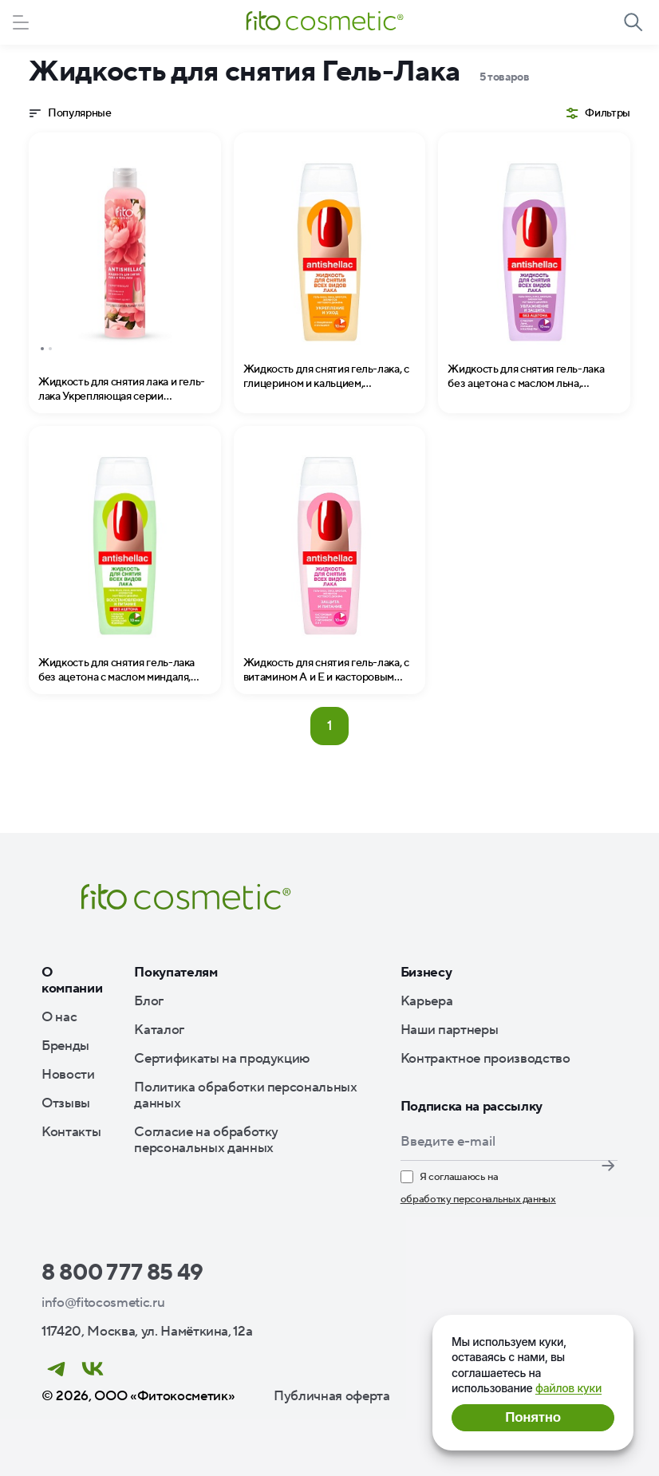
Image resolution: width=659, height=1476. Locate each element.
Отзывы (65, 1103)
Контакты (71, 1132)
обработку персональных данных (478, 1199)
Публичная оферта (332, 1396)
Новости (68, 1074)
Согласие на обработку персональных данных (206, 1140)
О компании (71, 980)
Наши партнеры (450, 1030)
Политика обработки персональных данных (245, 1095)
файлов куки (568, 1388)
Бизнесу (426, 972)
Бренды (65, 1046)
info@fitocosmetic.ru (102, 1303)
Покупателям (175, 972)
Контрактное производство (485, 1059)
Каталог (159, 1030)
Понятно (532, 1417)
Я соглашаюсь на (478, 1188)
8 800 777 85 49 (122, 1272)
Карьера (427, 1001)
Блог (149, 1001)
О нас (59, 1017)
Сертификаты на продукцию (222, 1059)
